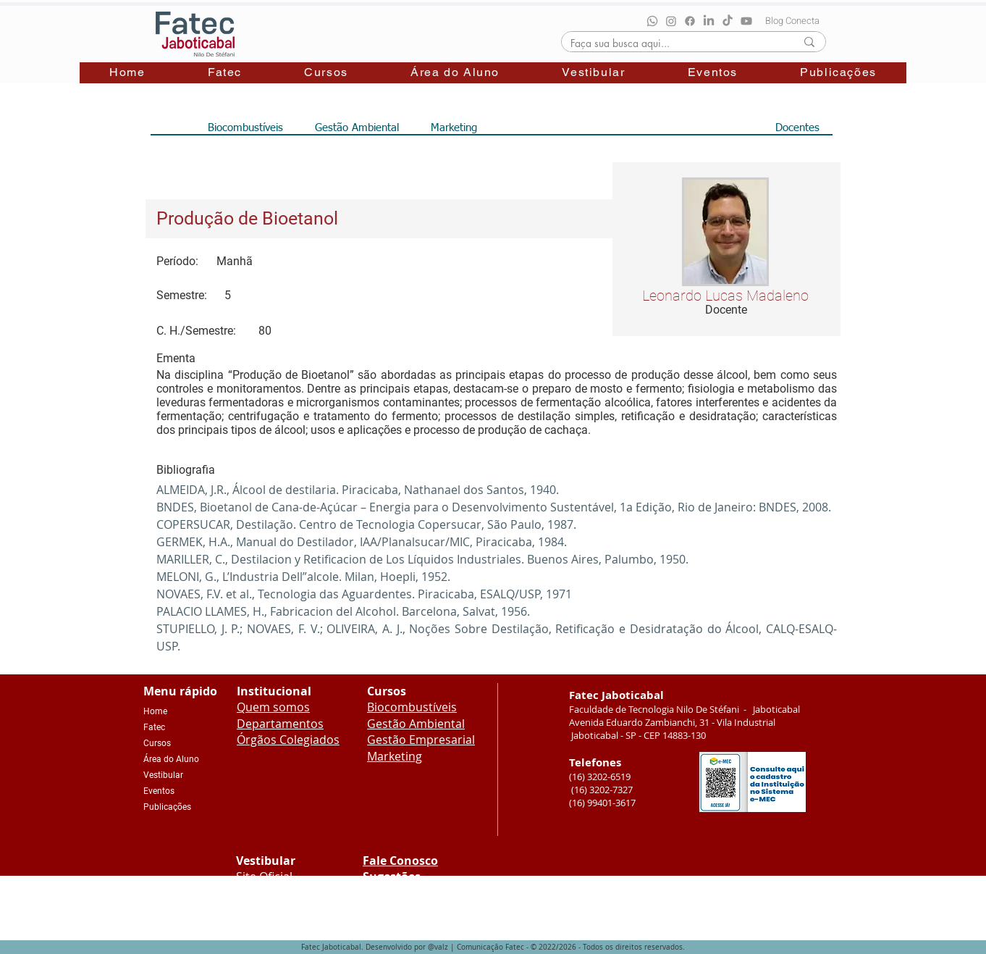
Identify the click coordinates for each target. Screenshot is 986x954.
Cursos (157, 743)
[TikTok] (727, 21)
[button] (224, 72)
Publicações (167, 807)
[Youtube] (746, 21)
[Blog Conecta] (792, 20)
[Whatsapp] (652, 21)
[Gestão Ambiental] (357, 127)
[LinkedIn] (708, 21)
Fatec (154, 727)
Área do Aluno (171, 759)
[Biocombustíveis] (246, 127)
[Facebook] (689, 21)
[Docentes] (797, 127)
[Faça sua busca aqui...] (672, 43)
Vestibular (163, 775)
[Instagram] (671, 21)
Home (155, 711)
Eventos (158, 791)
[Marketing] (454, 127)
